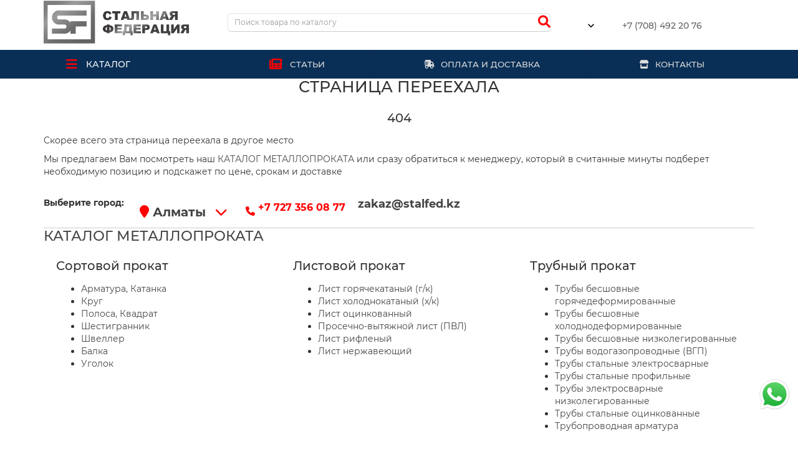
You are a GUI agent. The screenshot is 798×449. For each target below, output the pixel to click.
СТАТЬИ (296, 64)
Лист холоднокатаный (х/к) (379, 301)
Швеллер (103, 338)
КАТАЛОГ (108, 64)
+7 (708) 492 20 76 (662, 25)
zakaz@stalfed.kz (409, 204)
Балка (94, 351)
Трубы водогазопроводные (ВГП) (631, 351)
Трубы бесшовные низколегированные (646, 338)
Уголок (97, 363)
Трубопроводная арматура (616, 426)
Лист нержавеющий (365, 351)
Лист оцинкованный (365, 313)
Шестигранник (115, 326)
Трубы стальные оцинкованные (627, 413)
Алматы (183, 212)
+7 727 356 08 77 (301, 207)
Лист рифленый (355, 338)
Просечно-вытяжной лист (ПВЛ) (392, 326)
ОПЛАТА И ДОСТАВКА (482, 64)
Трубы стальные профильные (623, 376)
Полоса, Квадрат (119, 313)
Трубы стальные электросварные (632, 363)
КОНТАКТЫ (672, 64)
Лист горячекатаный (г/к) (375, 288)
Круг (92, 301)
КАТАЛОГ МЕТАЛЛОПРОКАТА (286, 159)
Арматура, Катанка (123, 288)
